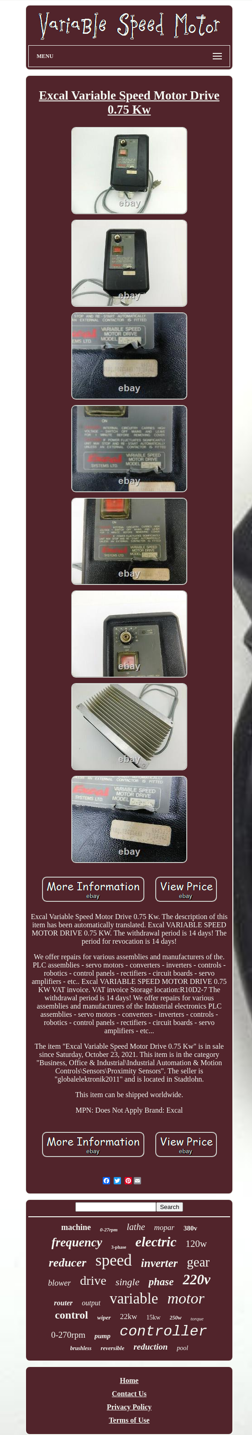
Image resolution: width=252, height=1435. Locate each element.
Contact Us (129, 1394)
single (128, 1282)
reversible (112, 1348)
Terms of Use (129, 1420)
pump (102, 1336)
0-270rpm (68, 1335)
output (91, 1303)
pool (182, 1348)
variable (134, 1298)
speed (113, 1260)
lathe (136, 1227)
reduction (150, 1346)
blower (59, 1283)
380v (190, 1228)
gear (198, 1262)
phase (160, 1282)
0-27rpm (109, 1229)
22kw (128, 1316)
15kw (153, 1317)
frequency (77, 1242)
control (71, 1315)
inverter (159, 1263)
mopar (164, 1227)
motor (185, 1298)
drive (93, 1280)
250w (176, 1317)
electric (156, 1241)
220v (196, 1280)
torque (197, 1318)
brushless (81, 1348)
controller (163, 1331)
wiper (104, 1317)
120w (196, 1243)
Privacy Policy (129, 1407)
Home (129, 1380)
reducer (67, 1262)
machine (76, 1227)
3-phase (118, 1247)
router (63, 1303)
